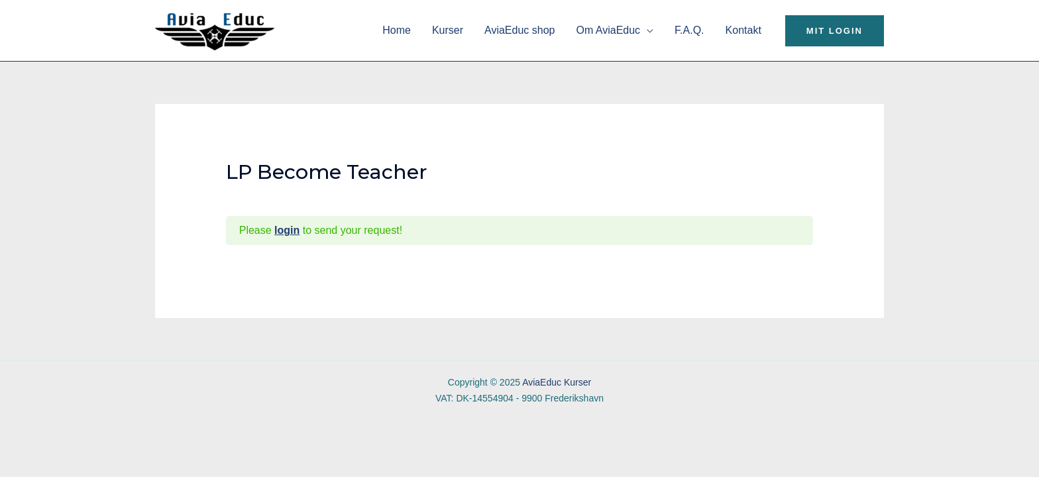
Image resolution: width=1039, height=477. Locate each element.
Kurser (447, 30)
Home (396, 30)
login (287, 230)
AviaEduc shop (519, 30)
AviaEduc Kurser (556, 382)
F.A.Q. (689, 30)
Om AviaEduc (608, 30)
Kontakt (743, 30)
